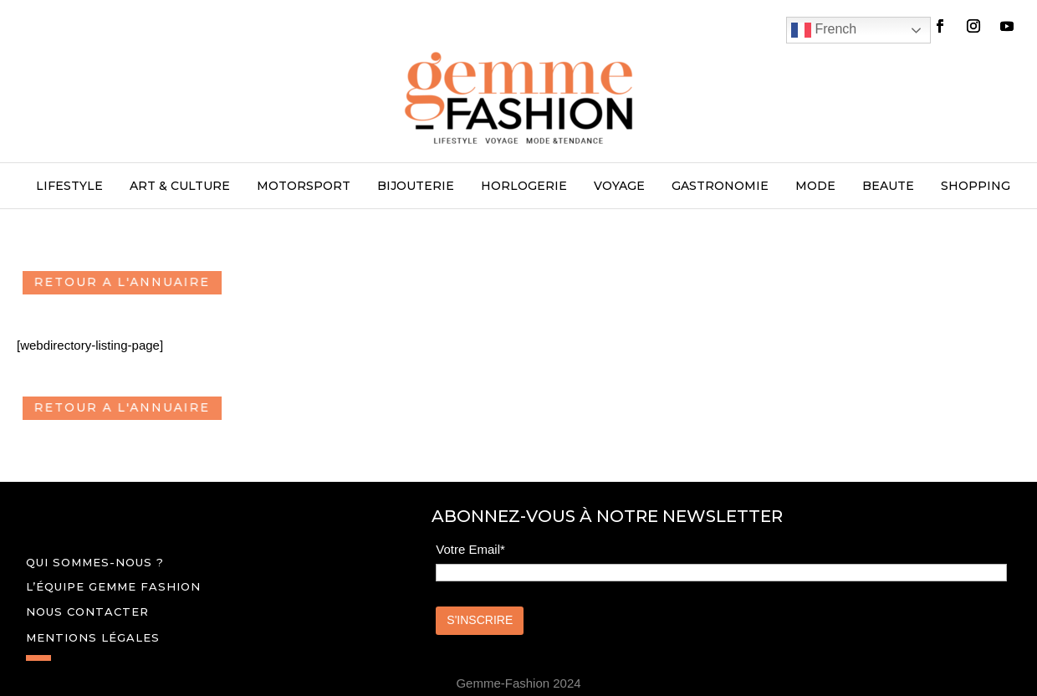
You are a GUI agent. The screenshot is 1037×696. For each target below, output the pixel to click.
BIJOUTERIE (415, 186)
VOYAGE (619, 186)
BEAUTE (888, 186)
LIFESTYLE (69, 186)
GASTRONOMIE (720, 186)
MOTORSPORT (303, 186)
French (823, 30)
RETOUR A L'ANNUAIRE (132, 282)
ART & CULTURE (180, 186)
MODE (815, 186)
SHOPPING (975, 186)
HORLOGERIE (524, 186)
